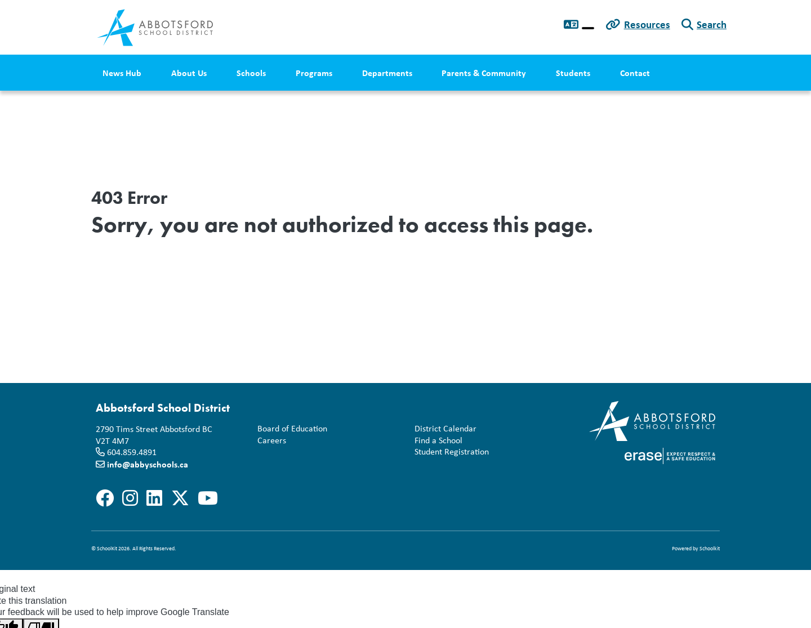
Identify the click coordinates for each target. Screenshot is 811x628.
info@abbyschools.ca (147, 464)
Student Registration (449, 452)
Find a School (436, 441)
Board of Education (290, 429)
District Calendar (443, 429)
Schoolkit (709, 548)
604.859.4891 (132, 452)
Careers (269, 441)
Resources (647, 24)
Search (712, 24)
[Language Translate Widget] (588, 28)
